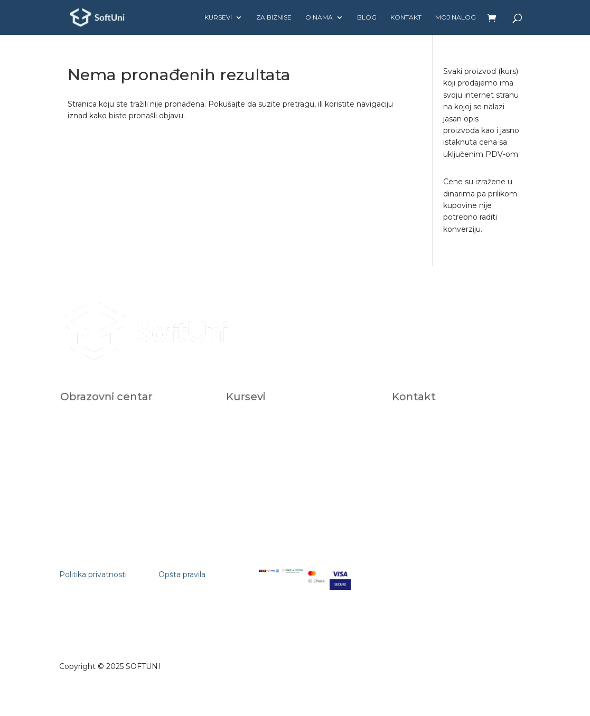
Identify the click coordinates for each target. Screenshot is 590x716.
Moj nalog (455, 17)
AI (243, 445)
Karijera (84, 445)
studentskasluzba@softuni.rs (448, 434)
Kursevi (218, 17)
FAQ (80, 456)
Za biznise (274, 17)
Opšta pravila (181, 574)
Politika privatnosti (93, 574)
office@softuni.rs (431, 422)
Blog (367, 17)
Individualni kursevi (267, 422)
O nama (319, 17)
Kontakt (406, 17)
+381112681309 (428, 457)
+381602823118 (429, 446)
